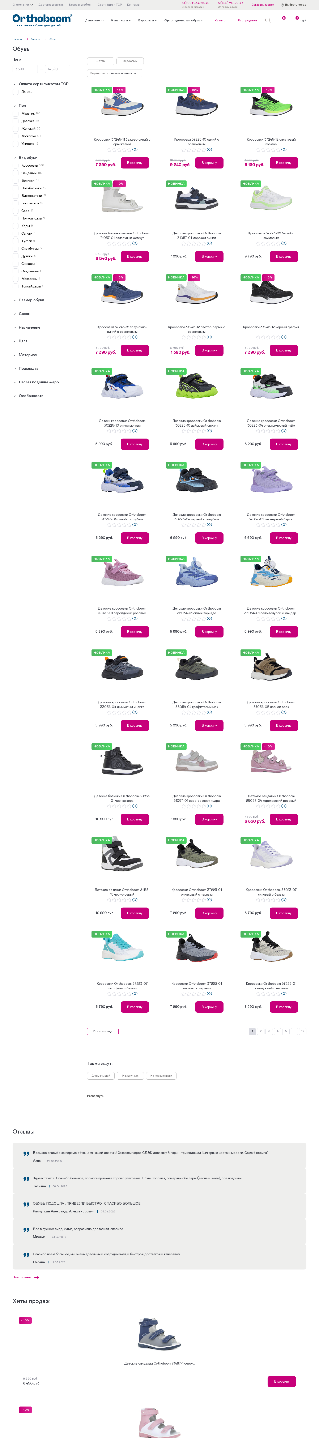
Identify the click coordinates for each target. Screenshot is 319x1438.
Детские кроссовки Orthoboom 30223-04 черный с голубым (197, 517)
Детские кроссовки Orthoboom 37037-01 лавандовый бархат (271, 517)
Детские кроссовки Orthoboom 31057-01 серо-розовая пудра (197, 798)
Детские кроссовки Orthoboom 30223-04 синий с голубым (122, 517)
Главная (17, 39)
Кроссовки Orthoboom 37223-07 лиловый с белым (271, 892)
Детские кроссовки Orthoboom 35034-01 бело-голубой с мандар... (271, 611)
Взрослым (146, 20)
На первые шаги (161, 1075)
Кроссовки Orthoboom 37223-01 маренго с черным (196, 986)
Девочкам (92, 20)
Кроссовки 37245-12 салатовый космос (271, 142)
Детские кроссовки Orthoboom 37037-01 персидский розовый (122, 611)
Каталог (221, 20)
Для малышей (101, 1075)
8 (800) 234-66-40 (195, 3)
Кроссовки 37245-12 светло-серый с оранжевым (196, 329)
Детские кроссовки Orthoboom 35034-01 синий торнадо (197, 611)
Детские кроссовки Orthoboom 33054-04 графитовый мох (197, 705)
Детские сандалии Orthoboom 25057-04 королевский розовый (271, 798)
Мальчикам (119, 20)
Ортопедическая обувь (182, 20)
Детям (100, 61)
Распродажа (247, 20)
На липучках (130, 1075)
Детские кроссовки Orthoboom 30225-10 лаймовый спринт (197, 423)
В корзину (135, 163)
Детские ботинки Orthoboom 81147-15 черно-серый (122, 892)
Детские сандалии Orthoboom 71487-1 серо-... (159, 1363)
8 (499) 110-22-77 (230, 3)
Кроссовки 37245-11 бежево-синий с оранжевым (122, 142)
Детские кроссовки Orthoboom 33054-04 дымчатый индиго (122, 705)
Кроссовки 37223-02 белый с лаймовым (271, 236)
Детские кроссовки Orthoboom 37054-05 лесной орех (271, 705)
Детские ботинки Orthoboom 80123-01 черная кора (122, 798)
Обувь (52, 39)
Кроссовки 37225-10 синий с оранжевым (196, 142)
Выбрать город (295, 4)
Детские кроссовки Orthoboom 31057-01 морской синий (197, 236)
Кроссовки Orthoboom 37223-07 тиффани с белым (122, 986)
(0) (134, 150)
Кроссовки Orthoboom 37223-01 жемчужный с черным (271, 986)
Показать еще (102, 1031)
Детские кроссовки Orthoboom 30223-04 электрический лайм (271, 423)
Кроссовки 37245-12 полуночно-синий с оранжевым (122, 329)
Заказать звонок (263, 4)
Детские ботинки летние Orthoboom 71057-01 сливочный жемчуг (122, 236)
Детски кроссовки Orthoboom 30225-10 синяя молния (122, 423)
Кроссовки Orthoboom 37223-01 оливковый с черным (196, 892)
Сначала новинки (121, 73)
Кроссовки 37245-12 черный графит (271, 327)
